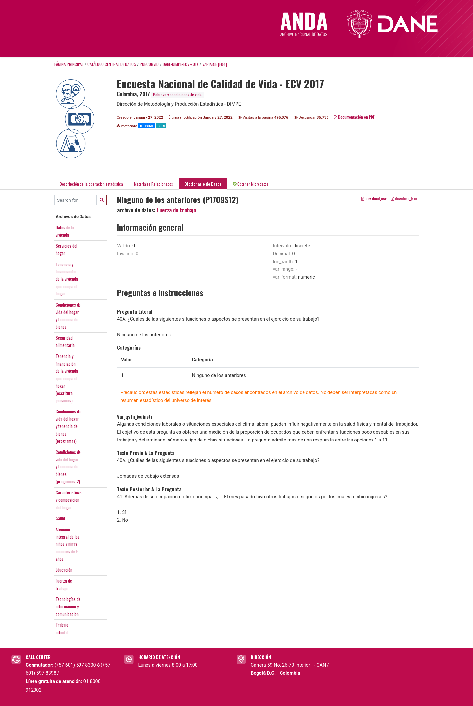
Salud (60, 518)
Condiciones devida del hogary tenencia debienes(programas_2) (68, 467)
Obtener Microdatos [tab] (250, 184)
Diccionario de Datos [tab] (202, 184)
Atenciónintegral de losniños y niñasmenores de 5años (67, 544)
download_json (404, 198)
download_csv (374, 198)
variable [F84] (214, 64)
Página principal (68, 64)
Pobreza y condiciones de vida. (178, 94)
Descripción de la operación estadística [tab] (91, 184)
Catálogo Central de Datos (111, 64)
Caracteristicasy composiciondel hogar (69, 500)
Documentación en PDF (354, 117)
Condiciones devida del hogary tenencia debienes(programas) (68, 426)
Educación (64, 570)
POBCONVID (149, 64)
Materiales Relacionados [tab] (153, 184)
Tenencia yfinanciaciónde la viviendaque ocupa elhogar (67, 279)
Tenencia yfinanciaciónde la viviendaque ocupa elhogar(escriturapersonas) (67, 378)
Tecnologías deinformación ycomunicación (68, 606)
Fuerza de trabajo (176, 210)
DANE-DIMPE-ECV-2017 (180, 64)
